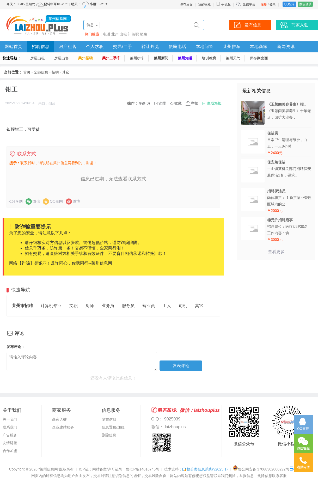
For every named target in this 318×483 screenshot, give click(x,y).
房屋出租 (37, 58)
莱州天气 (233, 58)
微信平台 (249, 4)
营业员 (148, 305)
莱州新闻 (161, 58)
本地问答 (204, 46)
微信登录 (305, 4)
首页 (26, 72)
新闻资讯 (286, 46)
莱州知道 (185, 58)
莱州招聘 (85, 58)
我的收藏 (204, 4)
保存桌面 (186, 4)
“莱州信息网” (49, 469)
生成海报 (214, 103)
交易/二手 (122, 46)
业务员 (108, 305)
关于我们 (10, 419)
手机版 (223, 4)
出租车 (125, 34)
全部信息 (41, 72)
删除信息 (109, 435)
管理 (162, 103)
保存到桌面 (259, 58)
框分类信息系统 (205, 469)
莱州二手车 (111, 58)
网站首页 (13, 46)
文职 (73, 305)
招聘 (55, 72)
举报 (194, 103)
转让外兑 (150, 46)
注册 (264, 4)
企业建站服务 (63, 427)
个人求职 (95, 46)
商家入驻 (59, 419)
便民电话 (177, 46)
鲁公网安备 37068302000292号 (261, 469)
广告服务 (10, 435)
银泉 (143, 34)
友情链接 (10, 443)
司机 (183, 305)
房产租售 (68, 46)
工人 (167, 305)
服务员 (128, 305)
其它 (65, 72)
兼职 (135, 34)
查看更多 (276, 251)
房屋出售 (61, 58)
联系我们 (10, 427)
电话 (106, 34)
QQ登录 (289, 4)
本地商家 (259, 46)
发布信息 (109, 419)
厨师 (89, 305)
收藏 (178, 103)
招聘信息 (41, 46)
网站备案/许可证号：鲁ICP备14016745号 (126, 469)
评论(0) (144, 103)
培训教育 (209, 58)
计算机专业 (51, 305)
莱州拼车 (232, 46)
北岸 (115, 34)
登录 (273, 4)
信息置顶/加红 (113, 427)
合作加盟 (10, 451)
